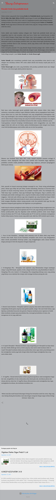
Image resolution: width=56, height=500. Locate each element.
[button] (54, 9)
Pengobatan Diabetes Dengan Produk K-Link (14, 452)
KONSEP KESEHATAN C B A (11, 472)
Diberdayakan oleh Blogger (28, 493)
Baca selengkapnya (47, 466)
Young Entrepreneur (16, 3)
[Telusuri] (54, 3)
